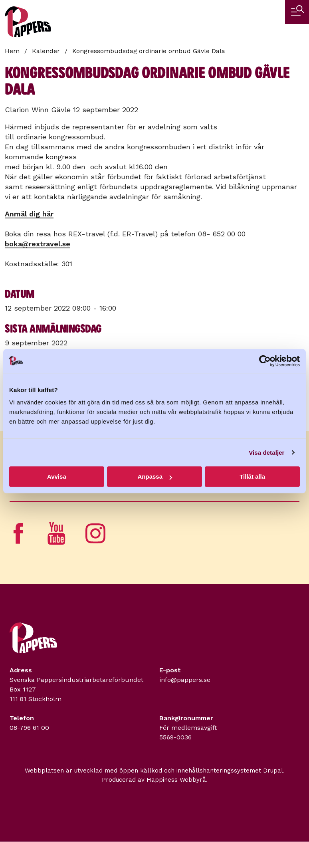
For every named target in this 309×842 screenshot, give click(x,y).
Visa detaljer (266, 452)
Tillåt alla (252, 476)
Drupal (273, 770)
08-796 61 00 (29, 727)
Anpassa (154, 476)
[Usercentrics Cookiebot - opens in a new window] (265, 361)
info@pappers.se (184, 680)
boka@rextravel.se (37, 244)
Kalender (46, 51)
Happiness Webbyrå (176, 779)
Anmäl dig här (29, 214)
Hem (12, 51)
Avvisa (56, 476)
